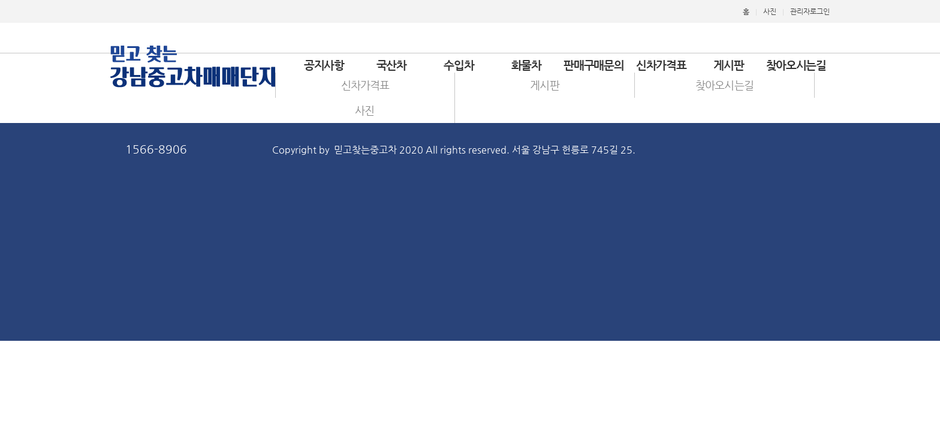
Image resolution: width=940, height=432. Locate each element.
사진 (769, 11)
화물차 (526, 65)
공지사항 (324, 65)
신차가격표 (661, 65)
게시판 (728, 65)
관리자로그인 (810, 11)
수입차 (459, 65)
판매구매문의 (593, 65)
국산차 (391, 65)
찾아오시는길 (796, 65)
